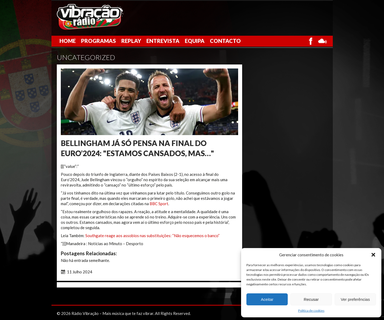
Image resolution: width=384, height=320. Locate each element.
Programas (98, 41)
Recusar (311, 299)
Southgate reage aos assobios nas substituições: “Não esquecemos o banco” (152, 235)
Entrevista (162, 41)
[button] (373, 254)
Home (67, 41)
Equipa (195, 41)
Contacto (225, 41)
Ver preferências (355, 299)
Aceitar (267, 299)
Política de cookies (311, 311)
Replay (131, 41)
